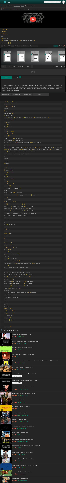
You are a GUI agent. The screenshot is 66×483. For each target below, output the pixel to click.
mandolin (19, 66)
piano (9, 66)
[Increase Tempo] (12, 46)
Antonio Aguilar (19, 6)
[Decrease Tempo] (2, 46)
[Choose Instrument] (32, 66)
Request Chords (17, 376)
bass (28, 66)
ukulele (13, 66)
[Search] (60, 2)
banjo (23, 66)
